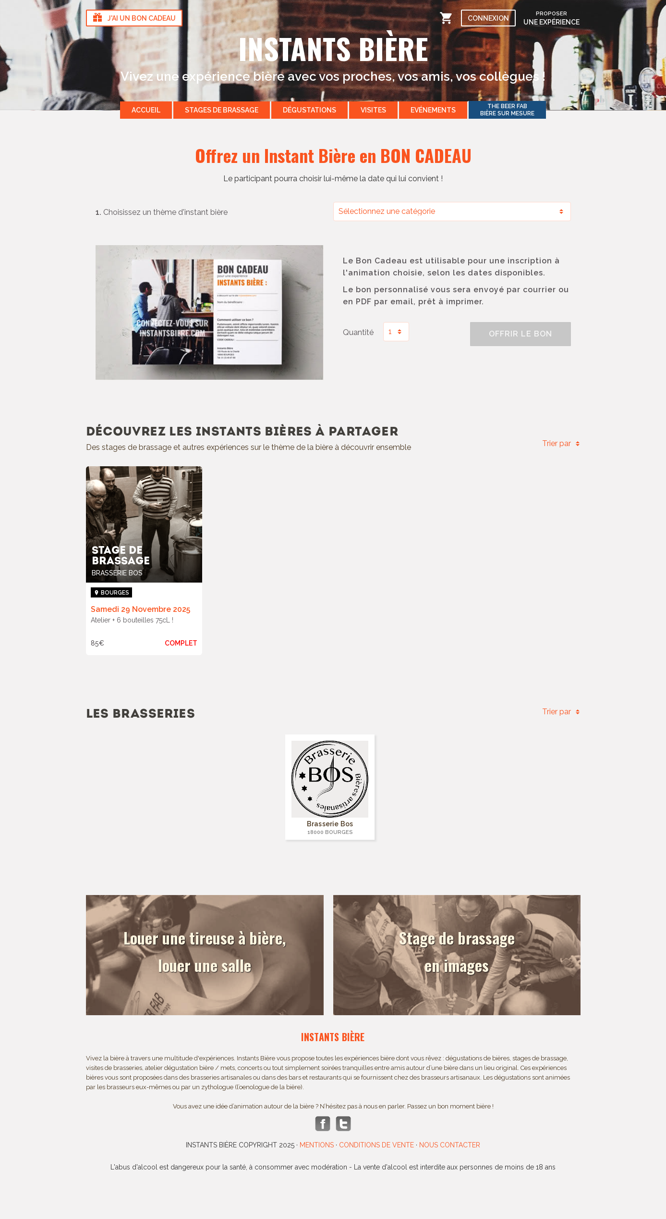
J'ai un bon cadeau (134, 18)
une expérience (551, 18)
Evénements (433, 110)
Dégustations (309, 110)
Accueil (146, 110)
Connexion (488, 18)
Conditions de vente (376, 1145)
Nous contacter (449, 1145)
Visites (373, 110)
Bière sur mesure (507, 109)
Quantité (358, 332)
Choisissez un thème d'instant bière (162, 212)
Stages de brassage (221, 110)
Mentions (317, 1145)
